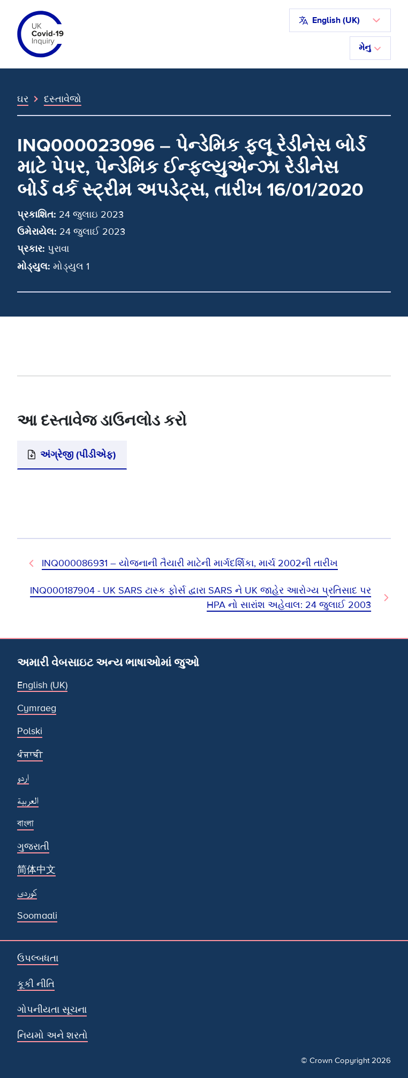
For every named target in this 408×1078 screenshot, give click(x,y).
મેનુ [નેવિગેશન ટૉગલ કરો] (370, 47)
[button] (340, 20)
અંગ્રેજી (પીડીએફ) (78, 454)
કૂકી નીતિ (36, 984)
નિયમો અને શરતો (52, 1035)
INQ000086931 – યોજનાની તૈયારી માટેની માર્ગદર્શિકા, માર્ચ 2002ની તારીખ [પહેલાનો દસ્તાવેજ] (190, 563)
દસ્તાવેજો (62, 99)
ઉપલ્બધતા (37, 958)
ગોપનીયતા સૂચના (52, 1009)
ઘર (22, 99)
